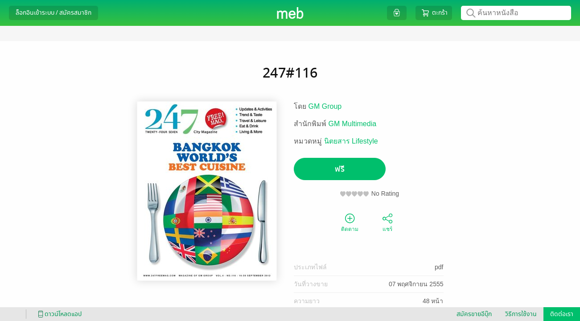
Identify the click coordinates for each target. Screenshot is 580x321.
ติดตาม (349, 222)
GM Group (325, 106)
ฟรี (340, 169)
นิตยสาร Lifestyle (351, 141)
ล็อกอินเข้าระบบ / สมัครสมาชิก (53, 12)
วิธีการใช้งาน (521, 314)
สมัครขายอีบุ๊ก (474, 314)
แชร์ (387, 222)
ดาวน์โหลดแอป (58, 314)
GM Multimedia (353, 124)
